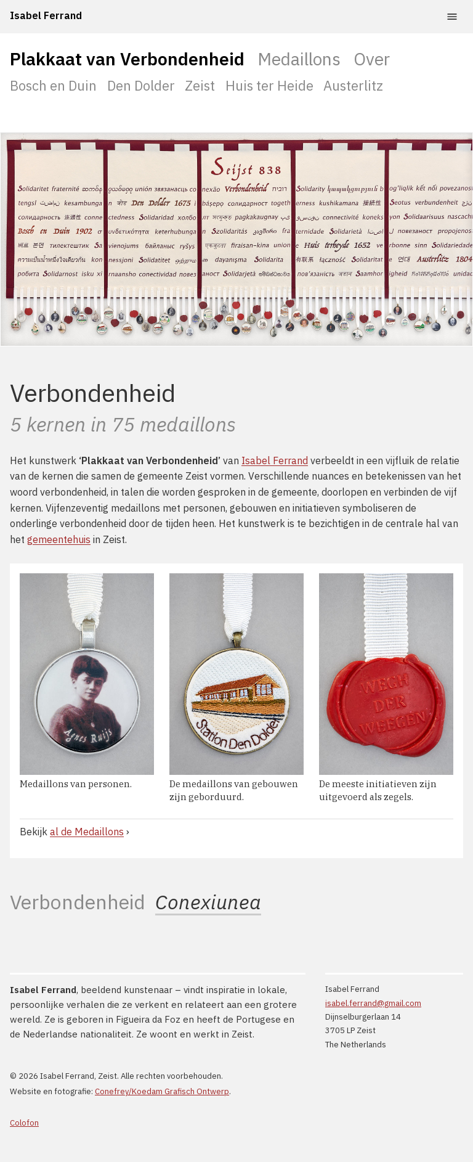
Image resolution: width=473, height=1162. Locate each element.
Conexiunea (208, 902)
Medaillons (299, 58)
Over (372, 58)
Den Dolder (141, 85)
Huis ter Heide (269, 85)
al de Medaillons (87, 831)
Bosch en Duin (53, 85)
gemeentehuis (59, 539)
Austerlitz (353, 85)
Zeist (200, 85)
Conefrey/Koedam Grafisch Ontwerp (162, 1091)
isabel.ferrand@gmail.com (373, 1003)
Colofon (24, 1123)
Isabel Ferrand (46, 15)
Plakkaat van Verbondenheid (127, 58)
